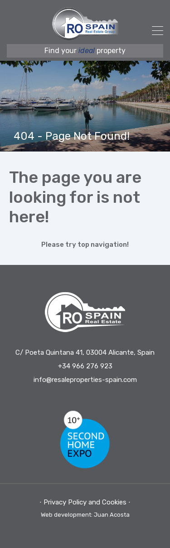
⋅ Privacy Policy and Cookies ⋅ (85, 502)
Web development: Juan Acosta (85, 514)
